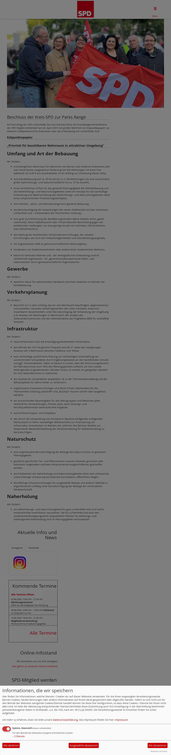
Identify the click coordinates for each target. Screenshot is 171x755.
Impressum (121, 719)
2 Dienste (18, 736)
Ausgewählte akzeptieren (84, 745)
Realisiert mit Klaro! (159, 751)
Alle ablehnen (11, 745)
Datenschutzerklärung (65, 719)
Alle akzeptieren (157, 745)
